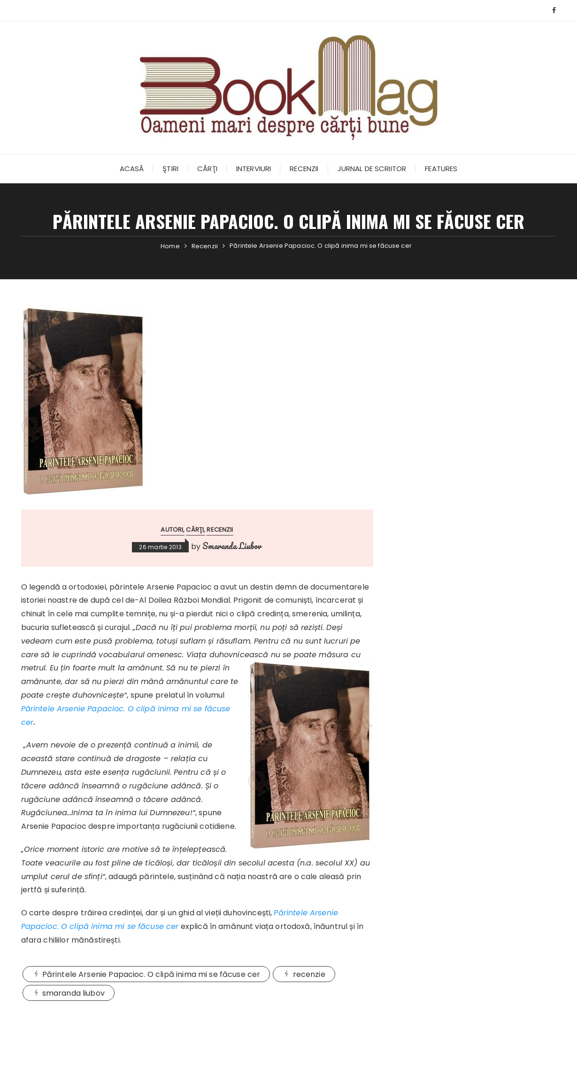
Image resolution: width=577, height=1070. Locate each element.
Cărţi (207, 168)
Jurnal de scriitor (372, 168)
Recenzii (304, 168)
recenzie (309, 974)
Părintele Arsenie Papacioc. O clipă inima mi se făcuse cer (151, 974)
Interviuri (253, 168)
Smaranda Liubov (232, 545)
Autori (172, 529)
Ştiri (170, 168)
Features (441, 168)
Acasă (132, 168)
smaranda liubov (73, 993)
